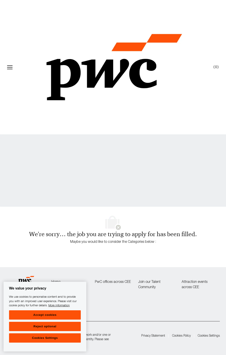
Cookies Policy (181, 336)
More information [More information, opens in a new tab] (59, 305)
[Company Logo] (114, 67)
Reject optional (45, 326)
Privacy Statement (153, 336)
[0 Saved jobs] (215, 67)
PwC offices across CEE (113, 282)
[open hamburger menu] (10, 67)
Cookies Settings (209, 336)
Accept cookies (44, 314)
